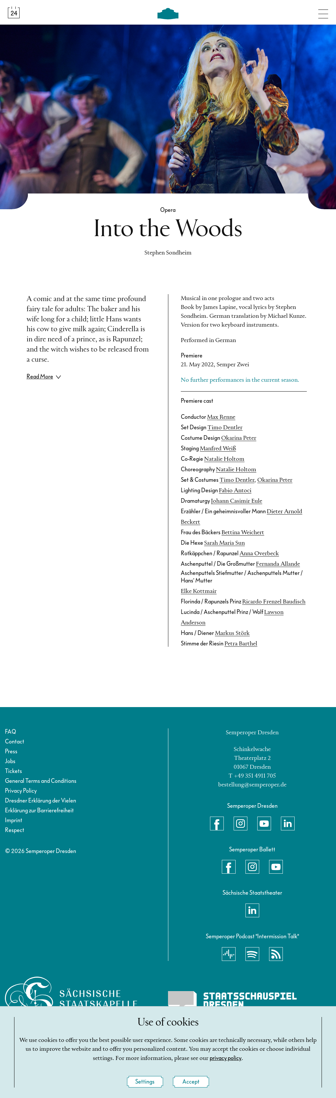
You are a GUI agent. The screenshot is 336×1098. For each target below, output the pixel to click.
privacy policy (226, 1058)
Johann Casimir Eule (236, 501)
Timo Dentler (224, 428)
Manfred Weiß (218, 449)
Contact (14, 742)
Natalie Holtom (224, 459)
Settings (145, 1082)
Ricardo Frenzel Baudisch (273, 602)
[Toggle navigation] (323, 12)
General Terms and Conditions (40, 781)
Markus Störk (232, 633)
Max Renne (221, 417)
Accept (191, 1082)
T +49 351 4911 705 (252, 776)
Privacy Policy (21, 791)
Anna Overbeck (259, 554)
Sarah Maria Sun (224, 543)
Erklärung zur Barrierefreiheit (39, 810)
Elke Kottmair (199, 591)
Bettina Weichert (242, 533)
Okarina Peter (238, 438)
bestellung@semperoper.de (252, 785)
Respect (14, 830)
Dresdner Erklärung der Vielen (40, 801)
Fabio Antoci (235, 491)
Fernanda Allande (278, 564)
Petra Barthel (240, 644)
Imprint (13, 820)
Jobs (10, 761)
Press (11, 751)
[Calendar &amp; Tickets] (14, 12)
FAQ (10, 732)
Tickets (13, 771)
